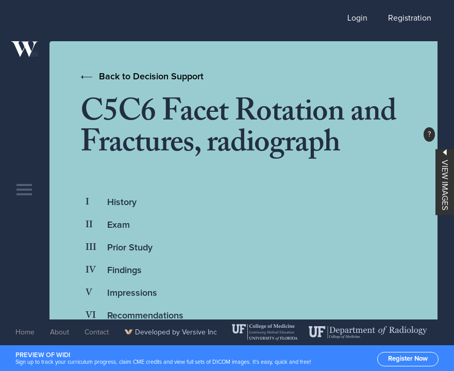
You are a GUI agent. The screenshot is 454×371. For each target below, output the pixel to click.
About (59, 332)
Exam (118, 225)
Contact (97, 332)
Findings (124, 270)
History (122, 202)
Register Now (408, 359)
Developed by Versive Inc (170, 332)
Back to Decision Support (151, 76)
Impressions (132, 293)
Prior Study (130, 247)
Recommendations (145, 316)
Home (25, 332)
